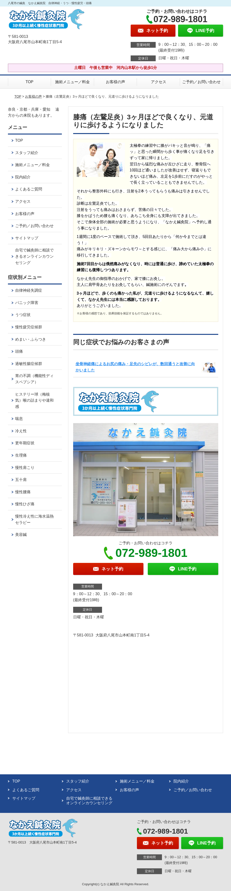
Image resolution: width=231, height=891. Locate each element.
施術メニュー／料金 (72, 82)
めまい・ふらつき (30, 339)
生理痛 (21, 455)
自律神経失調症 (28, 290)
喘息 (19, 419)
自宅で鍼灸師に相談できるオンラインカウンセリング (34, 256)
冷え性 (21, 431)
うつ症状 (23, 315)
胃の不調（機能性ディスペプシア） (34, 379)
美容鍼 (21, 535)
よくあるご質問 (28, 189)
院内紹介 (23, 177)
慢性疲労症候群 (28, 327)
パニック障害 (26, 303)
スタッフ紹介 (26, 153)
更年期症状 (24, 443)
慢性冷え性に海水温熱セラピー (34, 519)
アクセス (158, 82)
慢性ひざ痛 (24, 504)
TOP (29, 82)
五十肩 (21, 480)
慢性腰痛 (23, 492)
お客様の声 (115, 82)
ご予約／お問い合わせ (201, 82)
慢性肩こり (24, 468)
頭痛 (19, 351)
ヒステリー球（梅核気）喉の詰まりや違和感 (34, 400)
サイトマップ (26, 238)
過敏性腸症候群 (28, 364)
